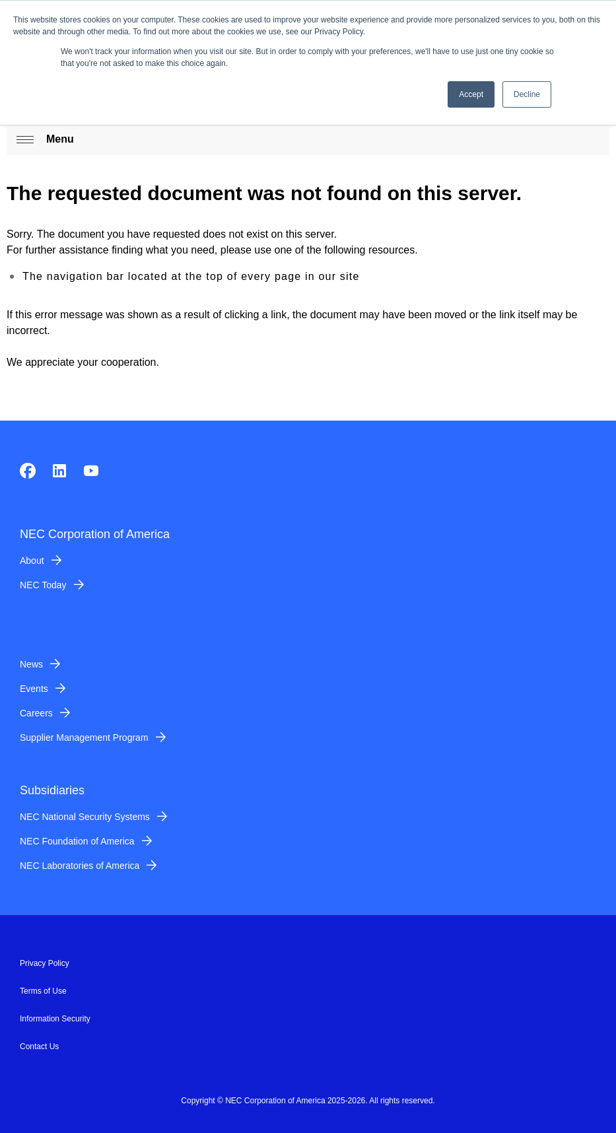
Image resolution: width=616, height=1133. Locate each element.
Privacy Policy (44, 963)
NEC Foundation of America (77, 841)
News (31, 664)
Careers (36, 713)
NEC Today (43, 585)
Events (34, 688)
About (32, 560)
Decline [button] (527, 94)
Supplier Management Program (84, 737)
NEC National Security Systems (85, 816)
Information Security (55, 1018)
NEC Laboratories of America (79, 865)
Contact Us (39, 1046)
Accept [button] (471, 94)
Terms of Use (43, 991)
